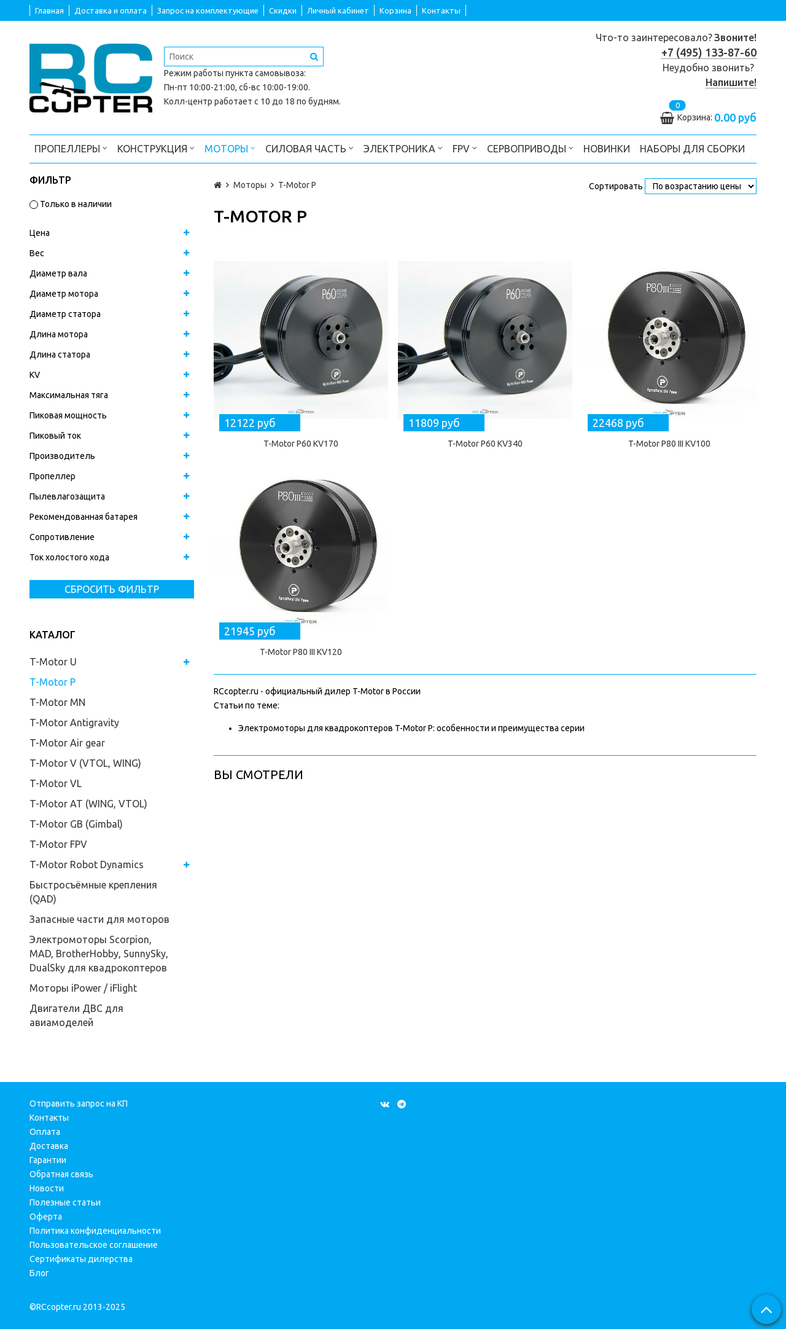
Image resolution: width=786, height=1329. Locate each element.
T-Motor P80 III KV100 (669, 444)
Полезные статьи (65, 1202)
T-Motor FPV (58, 844)
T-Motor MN (57, 702)
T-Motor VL (55, 783)
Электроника (403, 147)
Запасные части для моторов (99, 919)
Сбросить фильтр (111, 589)
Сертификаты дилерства (81, 1259)
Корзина (395, 10)
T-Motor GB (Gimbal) (76, 823)
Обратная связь (61, 1174)
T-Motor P (52, 682)
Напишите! (731, 82)
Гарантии (47, 1160)
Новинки (606, 148)
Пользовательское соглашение (93, 1245)
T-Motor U (53, 661)
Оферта (45, 1216)
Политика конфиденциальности (95, 1231)
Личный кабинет (338, 10)
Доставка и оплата (110, 10)
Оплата (44, 1132)
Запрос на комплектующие (208, 10)
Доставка (48, 1146)
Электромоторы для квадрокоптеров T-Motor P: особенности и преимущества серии (411, 728)
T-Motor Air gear (67, 742)
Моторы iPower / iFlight (83, 988)
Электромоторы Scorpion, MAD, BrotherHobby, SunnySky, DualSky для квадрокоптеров (98, 953)
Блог (39, 1273)
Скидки (283, 10)
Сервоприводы (530, 147)
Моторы (229, 147)
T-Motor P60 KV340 (485, 444)
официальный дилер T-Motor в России (343, 691)
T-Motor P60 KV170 (300, 444)
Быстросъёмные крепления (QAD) (93, 891)
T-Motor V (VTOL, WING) (85, 763)
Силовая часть (309, 147)
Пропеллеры (70, 147)
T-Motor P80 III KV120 (301, 652)
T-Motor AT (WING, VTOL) (88, 803)
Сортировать (616, 186)
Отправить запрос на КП (78, 1103)
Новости (46, 1188)
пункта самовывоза (264, 73)
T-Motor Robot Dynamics (86, 864)
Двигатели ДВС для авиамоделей (76, 1015)
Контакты (441, 10)
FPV (465, 147)
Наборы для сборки (692, 148)
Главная (49, 10)
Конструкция (156, 147)
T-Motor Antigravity (74, 722)
